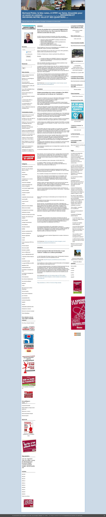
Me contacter (28, 60)
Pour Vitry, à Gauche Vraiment (28, 322)
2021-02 (23, 476)
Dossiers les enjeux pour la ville (28, 214)
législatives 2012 (25, 265)
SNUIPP (72, 277)
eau (25, 458)
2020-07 (23, 489)
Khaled (23, 122)
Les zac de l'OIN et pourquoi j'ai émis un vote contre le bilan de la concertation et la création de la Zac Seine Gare (78, 229)
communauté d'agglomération (28, 188)
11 (54, 282)
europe (23, 239)
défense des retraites (26, 207)
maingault (24, 149)
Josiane (23, 137)
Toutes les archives (26, 496)
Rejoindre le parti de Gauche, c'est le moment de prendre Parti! (77, 245)
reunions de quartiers (26, 300)
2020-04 (23, 491)
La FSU (72, 274)
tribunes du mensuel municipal (28, 311)
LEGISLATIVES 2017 (26, 267)
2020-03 (23, 494)
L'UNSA (72, 268)
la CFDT (72, 270)
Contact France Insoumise (77, 96)
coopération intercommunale (27, 197)
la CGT (72, 272)
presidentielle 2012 (26, 297)
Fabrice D (24, 130)
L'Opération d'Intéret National (28, 256)
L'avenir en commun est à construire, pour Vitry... (28, 142)
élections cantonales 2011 (27, 231)
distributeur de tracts (26, 212)
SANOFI (23, 302)
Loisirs (23, 285)
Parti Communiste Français (27, 413)
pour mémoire (24, 295)
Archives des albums (77, 261)
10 (52, 282)
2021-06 (23, 474)
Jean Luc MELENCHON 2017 (28, 254)
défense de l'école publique (27, 205)
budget (24, 466)
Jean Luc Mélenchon (26, 252)
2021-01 (23, 478)
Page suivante (58, 282)
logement (24, 283)
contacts (23, 194)
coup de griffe (24, 199)
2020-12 (23, 480)
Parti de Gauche (25, 291)
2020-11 (23, 483)
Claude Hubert (25, 114)
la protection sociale (26, 260)
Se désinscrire (28, 54)
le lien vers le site (77, 38)
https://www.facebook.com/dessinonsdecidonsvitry (81, 81)
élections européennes (26, 233)
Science (23, 304)
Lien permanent (43, 84)
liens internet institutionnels (27, 278)
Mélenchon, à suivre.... (26, 411)
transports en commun (26, 308)
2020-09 (23, 487)
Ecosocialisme (25, 224)
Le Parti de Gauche (75, 136)
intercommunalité (25, 247)
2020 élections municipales (27, 166)
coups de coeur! (25, 201)
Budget (23, 176)
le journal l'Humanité (26, 405)
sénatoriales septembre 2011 (28, 306)
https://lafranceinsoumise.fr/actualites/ (78, 45)
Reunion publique (77, 89)
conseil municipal (25, 190)
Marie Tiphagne (25, 141)
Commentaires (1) (51, 242)
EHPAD (23, 228)
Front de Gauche (25, 245)
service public (31, 466)
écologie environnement (27, 222)
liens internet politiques (26, 281)
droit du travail (25, 220)
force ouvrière (73, 266)
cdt (23, 458)
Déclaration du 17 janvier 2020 (77, 72)
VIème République (25, 313)
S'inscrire (28, 51)
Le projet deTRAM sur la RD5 (28, 263)
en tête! (23, 237)
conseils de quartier (26, 192)
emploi (29, 463)
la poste (23, 258)
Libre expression (25, 276)
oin (23, 467)
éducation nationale (26, 226)
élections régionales (26, 235)
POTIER (23, 118)
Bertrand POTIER (25, 125)
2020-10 (23, 485)
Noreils (23, 134)
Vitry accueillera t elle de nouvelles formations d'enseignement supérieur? (78, 235)
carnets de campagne (26, 182)
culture (23, 203)
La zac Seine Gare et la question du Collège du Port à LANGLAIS (78, 219)
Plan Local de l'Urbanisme (27, 293)
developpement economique (27, 210)
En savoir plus (79, 515)
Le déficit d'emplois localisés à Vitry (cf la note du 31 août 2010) (78, 240)
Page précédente (41, 282)
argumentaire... (25, 174)
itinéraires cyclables (26, 250)
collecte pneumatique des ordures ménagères (53, 241)
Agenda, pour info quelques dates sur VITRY (53, 275)
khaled (23, 146)
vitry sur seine (26, 460)
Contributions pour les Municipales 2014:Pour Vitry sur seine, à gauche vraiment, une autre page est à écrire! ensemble (77, 183)
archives (23, 172)
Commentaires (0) (50, 84)
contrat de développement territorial (28, 462)
